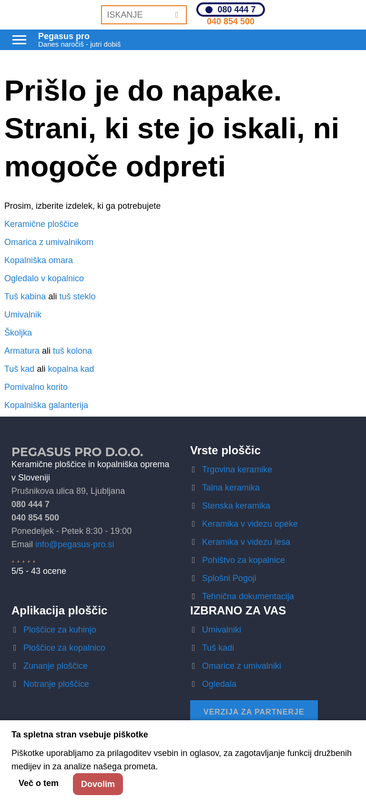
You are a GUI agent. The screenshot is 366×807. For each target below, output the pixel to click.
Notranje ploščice (56, 684)
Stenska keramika (236, 506)
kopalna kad (71, 369)
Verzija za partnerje (254, 712)
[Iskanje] (177, 14)
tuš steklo (77, 296)
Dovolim (98, 784)
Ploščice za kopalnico (64, 648)
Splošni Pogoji (229, 578)
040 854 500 (230, 21)
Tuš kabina (25, 296)
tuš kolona (72, 351)
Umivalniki (221, 629)
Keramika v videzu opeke (250, 524)
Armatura (22, 351)
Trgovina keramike (237, 469)
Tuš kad (19, 369)
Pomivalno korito (36, 387)
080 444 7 (236, 9)
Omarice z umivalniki (241, 666)
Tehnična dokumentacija (248, 596)
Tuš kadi (218, 648)
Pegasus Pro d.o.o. (77, 452)
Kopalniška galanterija (46, 405)
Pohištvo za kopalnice (243, 560)
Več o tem (39, 783)
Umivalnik (22, 314)
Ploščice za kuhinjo (59, 629)
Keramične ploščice (41, 224)
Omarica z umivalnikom (48, 242)
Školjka (18, 332)
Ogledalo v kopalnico (44, 278)
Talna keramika (231, 487)
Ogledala (219, 684)
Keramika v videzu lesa (246, 542)
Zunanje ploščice (55, 666)
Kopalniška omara (38, 260)
